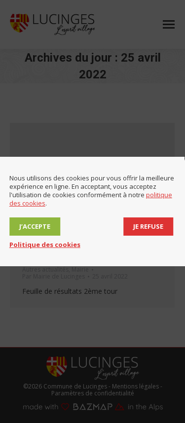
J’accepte (34, 226)
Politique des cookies (44, 244)
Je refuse (148, 226)
